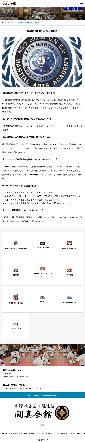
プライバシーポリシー (77, 433)
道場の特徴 (13, 433)
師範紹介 (32, 433)
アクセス (49, 433)
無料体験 (64, 433)
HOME (4, 433)
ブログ (56, 433)
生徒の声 (40, 433)
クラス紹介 (23, 433)
